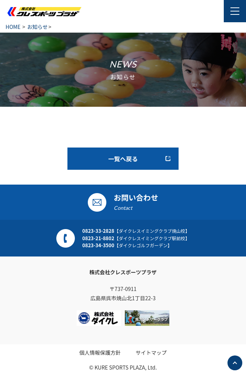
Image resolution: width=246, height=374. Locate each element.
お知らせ (37, 26)
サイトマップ (151, 352)
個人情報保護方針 (100, 352)
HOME (13, 26)
